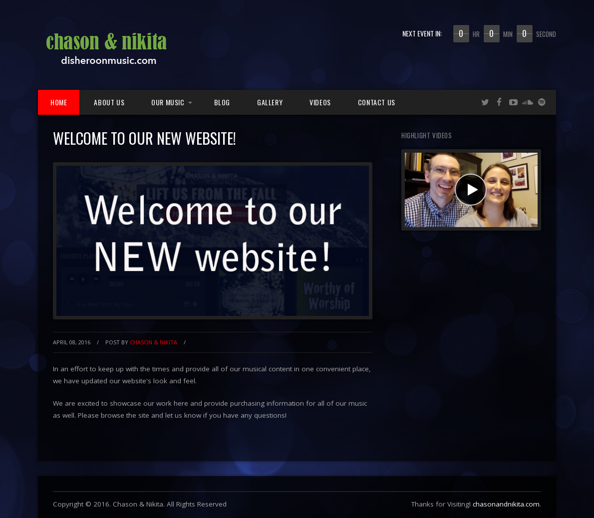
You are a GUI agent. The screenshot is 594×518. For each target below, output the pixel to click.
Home (58, 102)
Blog (222, 102)
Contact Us (376, 102)
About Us (109, 102)
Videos (320, 102)
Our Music (167, 102)
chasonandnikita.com (506, 504)
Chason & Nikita (153, 342)
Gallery (270, 102)
